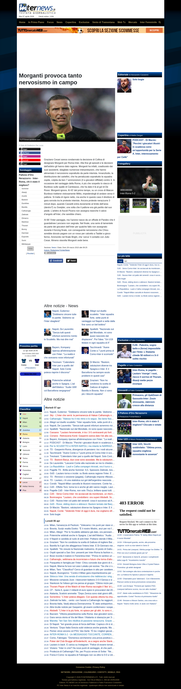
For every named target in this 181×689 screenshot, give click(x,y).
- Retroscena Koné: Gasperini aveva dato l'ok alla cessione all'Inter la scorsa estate (96, 436)
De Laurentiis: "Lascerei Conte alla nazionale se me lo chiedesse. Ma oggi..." (88, 463)
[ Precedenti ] (30, 368)
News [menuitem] (60, 22)
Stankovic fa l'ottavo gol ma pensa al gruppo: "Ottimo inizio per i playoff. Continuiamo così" (95, 583)
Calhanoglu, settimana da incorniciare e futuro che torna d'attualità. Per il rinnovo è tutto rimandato (99, 559)
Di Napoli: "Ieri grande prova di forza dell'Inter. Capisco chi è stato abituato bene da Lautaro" (96, 624)
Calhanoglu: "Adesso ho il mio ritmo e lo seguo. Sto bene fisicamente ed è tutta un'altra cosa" (96, 419)
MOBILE (111, 672)
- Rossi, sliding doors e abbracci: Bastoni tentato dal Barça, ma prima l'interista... (93, 504)
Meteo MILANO (30, 374)
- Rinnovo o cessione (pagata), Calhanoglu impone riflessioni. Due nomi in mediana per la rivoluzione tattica (106, 477)
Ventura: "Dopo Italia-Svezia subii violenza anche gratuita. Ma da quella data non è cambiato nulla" (99, 627)
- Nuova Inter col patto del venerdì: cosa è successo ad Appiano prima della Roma (93, 501)
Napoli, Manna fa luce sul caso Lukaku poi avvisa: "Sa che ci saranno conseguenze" (92, 566)
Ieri (125, 261)
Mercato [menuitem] (132, 22)
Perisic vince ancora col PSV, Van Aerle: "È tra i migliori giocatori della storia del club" (92, 631)
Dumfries (25, 203)
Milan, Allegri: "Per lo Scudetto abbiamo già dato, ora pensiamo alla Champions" (90, 532)
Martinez (25, 222)
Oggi (120, 261)
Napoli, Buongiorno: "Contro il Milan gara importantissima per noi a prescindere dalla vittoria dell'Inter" (101, 573)
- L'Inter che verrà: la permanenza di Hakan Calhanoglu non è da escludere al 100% (94, 415)
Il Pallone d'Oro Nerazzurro (132, 413)
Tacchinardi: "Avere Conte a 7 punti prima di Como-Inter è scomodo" (102, 350)
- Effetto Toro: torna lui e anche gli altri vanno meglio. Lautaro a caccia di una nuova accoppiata (100, 487)
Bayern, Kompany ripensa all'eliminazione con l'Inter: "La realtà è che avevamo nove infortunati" (98, 439)
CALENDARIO (90, 672)
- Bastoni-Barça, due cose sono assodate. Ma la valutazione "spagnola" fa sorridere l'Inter (96, 460)
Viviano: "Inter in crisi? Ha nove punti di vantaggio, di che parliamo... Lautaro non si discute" (96, 648)
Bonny (24, 229)
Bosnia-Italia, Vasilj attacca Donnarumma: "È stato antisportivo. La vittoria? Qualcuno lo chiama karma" (101, 604)
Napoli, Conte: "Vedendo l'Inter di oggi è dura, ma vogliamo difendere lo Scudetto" (91, 511)
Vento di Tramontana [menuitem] (103, 22)
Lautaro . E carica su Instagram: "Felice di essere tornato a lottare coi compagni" (94, 644)
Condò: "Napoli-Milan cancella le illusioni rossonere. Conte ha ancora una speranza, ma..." (95, 483)
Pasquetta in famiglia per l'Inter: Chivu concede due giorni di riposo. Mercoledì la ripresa (94, 563)
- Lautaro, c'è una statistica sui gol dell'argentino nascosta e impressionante (89, 480)
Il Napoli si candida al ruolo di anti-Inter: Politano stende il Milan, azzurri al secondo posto (94, 539)
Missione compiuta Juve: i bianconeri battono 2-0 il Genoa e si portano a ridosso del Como (95, 580)
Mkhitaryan (26, 244)
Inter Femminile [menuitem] (148, 22)
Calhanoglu (26, 211)
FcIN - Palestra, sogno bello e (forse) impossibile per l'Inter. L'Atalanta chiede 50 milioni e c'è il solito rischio (146, 352)
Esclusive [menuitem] (84, 22)
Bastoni (25, 200)
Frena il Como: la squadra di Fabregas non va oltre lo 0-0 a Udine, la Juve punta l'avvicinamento (98, 655)
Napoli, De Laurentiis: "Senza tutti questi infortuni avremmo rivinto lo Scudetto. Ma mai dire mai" (98, 425)
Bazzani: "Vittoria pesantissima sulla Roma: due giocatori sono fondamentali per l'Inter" (93, 614)
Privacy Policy (99, 667)
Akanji (24, 192)
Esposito (25, 237)
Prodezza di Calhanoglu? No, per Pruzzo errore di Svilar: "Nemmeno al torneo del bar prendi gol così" (101, 651)
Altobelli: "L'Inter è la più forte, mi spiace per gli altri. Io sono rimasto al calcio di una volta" (94, 610)
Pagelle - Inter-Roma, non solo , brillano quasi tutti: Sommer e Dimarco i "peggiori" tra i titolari (102, 490)
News (54, 247)
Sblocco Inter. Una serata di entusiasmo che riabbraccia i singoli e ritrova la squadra (92, 576)
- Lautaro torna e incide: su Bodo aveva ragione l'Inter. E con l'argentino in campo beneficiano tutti (101, 473)
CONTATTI (102, 672)
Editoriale (123, 74)
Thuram (25, 225)
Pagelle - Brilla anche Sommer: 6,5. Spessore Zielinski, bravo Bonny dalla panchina (93, 470)
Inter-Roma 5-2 (127, 193)
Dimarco (25, 218)
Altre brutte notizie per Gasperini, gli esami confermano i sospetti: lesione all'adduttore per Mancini (99, 607)
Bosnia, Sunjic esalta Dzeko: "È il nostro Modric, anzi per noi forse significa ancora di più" (94, 528)
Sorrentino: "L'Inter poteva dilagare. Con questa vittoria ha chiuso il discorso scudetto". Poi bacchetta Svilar (103, 597)
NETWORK (65, 672)
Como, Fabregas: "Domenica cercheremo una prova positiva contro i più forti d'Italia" (92, 638)
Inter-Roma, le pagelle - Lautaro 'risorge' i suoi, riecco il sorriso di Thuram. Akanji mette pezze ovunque (147, 377)
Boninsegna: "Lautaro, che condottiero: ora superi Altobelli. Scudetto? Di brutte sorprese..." (95, 497)
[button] (30, 248)
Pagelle (122, 365)
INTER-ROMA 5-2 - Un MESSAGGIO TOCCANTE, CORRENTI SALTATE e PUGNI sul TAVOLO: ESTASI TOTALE (107, 634)
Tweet (71, 260)
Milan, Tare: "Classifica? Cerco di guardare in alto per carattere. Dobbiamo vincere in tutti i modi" (98, 569)
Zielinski (25, 214)
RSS (118, 672)
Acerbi (24, 196)
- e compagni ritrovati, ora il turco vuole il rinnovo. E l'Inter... (93, 466)
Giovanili (123, 390)
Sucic (24, 240)
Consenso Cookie (83, 667)
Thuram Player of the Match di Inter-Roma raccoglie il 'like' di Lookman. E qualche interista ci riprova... (101, 586)
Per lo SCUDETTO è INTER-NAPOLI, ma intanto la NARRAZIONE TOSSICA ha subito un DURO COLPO (103, 446)
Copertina (123, 135)
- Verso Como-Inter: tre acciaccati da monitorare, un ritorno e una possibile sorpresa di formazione (101, 494)
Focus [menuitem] (50, 22)
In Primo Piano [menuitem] (36, 22)
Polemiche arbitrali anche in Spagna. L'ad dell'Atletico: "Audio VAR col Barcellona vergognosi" (97, 535)
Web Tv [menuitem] (122, 22)
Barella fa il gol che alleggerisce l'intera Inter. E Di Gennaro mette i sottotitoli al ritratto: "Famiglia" (98, 545)
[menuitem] (159, 22)
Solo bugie (55, 514)
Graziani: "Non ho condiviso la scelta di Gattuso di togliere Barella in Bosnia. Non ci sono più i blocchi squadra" (97, 387)
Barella (24, 207)
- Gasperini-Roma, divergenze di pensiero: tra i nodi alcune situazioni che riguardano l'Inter (97, 449)
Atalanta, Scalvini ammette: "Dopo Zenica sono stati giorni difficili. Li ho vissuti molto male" (95, 593)
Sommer (25, 189)
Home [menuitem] (22, 22)
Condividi (56, 260)
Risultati (30, 253)
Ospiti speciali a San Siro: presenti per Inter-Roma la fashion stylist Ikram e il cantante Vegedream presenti (103, 552)
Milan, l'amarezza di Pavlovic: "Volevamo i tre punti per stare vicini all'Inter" (87, 525)
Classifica (25, 409)
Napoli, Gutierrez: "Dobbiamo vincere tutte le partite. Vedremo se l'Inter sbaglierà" (91, 412)
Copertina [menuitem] (70, 22)
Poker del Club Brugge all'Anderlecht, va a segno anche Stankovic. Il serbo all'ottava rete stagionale (100, 641)
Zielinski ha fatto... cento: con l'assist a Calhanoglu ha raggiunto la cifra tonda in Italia (92, 600)
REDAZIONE (77, 672)
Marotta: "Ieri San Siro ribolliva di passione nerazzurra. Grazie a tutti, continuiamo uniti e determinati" (100, 621)
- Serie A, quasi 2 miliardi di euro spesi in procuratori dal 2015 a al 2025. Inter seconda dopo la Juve (102, 590)
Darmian (25, 233)
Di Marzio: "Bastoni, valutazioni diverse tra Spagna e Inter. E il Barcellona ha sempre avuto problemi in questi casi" (97, 369)
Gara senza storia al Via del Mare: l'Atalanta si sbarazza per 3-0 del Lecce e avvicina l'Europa (97, 617)
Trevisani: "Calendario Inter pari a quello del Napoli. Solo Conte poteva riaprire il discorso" (95, 456)
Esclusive (123, 340)
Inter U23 (123, 439)
